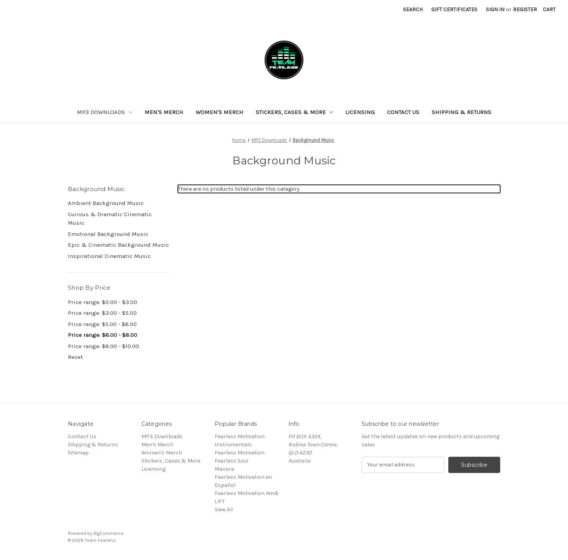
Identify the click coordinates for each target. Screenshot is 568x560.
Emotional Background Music (108, 233)
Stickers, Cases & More (294, 112)
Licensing (360, 112)
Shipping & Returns (461, 112)
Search (413, 9)
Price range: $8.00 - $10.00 (103, 346)
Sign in (495, 9)
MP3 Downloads (104, 112)
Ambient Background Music (106, 203)
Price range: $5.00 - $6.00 (102, 324)
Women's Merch (219, 112)
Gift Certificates (454, 9)
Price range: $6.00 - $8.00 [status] (102, 334)
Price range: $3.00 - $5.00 (102, 312)
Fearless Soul (231, 461)
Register (525, 9)
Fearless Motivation (240, 452)
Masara (224, 469)
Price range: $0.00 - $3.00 (102, 302)
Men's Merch (164, 112)
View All (224, 509)
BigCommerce (108, 533)
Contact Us (403, 112)
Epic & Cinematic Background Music (118, 244)
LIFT (220, 501)
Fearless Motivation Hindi (246, 493)
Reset (75, 356)
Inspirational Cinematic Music (109, 256)
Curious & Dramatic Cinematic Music (110, 219)
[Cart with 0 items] (549, 9)
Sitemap (78, 452)
